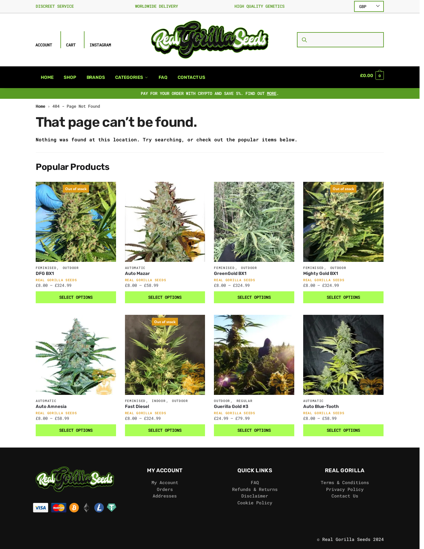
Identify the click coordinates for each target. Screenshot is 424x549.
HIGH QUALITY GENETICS (259, 6)
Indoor (158, 397)
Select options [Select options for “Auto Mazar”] (165, 293)
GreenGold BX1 (230, 270)
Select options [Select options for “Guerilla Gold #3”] (254, 426)
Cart (71, 45)
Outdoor (71, 264)
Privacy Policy (345, 486)
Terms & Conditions (345, 479)
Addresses (165, 492)
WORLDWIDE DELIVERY (156, 6)
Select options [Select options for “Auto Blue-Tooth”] (343, 426)
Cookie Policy (254, 499)
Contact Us (344, 492)
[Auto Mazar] (165, 218)
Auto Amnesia (51, 403)
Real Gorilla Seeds (56, 276)
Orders (165, 486)
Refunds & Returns (255, 486)
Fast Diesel (137, 403)
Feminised (46, 264)
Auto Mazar (137, 270)
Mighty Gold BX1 (320, 270)
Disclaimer (254, 492)
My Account (164, 479)
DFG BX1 (45, 270)
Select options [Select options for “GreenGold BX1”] (254, 293)
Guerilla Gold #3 (231, 403)
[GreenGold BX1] (254, 218)
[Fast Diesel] (165, 351)
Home (40, 102)
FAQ (255, 479)
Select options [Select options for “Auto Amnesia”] (76, 426)
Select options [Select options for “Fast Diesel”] (165, 426)
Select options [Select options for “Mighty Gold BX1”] (343, 293)
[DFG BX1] (76, 218)
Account (43, 45)
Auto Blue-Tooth (321, 403)
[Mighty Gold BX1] (343, 218)
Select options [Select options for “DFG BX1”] (76, 293)
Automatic (135, 264)
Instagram (100, 45)
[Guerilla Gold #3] (254, 351)
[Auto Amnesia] (76, 351)
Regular (245, 397)
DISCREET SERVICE (55, 6)
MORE (271, 90)
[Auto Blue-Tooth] (343, 351)
